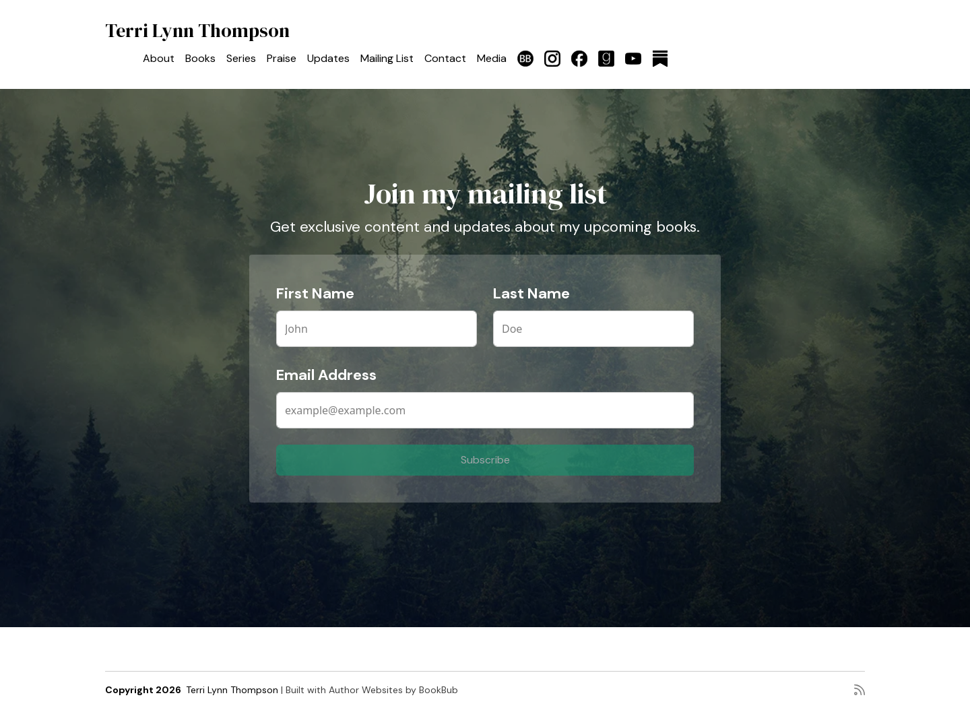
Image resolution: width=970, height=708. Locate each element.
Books (200, 58)
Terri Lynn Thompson (197, 30)
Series (241, 58)
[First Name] (376, 329)
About (158, 58)
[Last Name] (593, 329)
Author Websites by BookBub (393, 690)
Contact (445, 58)
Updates (328, 58)
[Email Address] (485, 410)
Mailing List (387, 58)
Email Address (326, 375)
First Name (315, 293)
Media (492, 58)
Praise (281, 58)
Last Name (531, 293)
